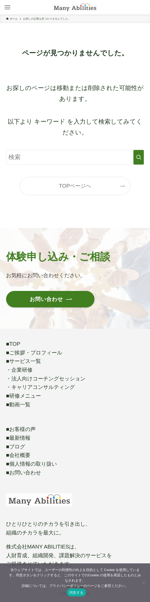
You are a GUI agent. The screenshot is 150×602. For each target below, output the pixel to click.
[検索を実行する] (138, 157)
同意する (76, 593)
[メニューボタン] (7, 7)
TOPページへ (75, 186)
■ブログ (15, 447)
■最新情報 (18, 438)
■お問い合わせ (23, 472)
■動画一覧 (18, 404)
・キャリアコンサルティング (40, 387)
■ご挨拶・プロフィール (34, 353)
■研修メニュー (23, 396)
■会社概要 (18, 455)
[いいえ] (143, 582)
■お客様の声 (21, 429)
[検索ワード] (75, 157)
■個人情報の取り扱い (31, 464)
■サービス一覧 (23, 361)
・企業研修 (19, 370)
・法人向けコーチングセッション (45, 378)
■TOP (13, 344)
